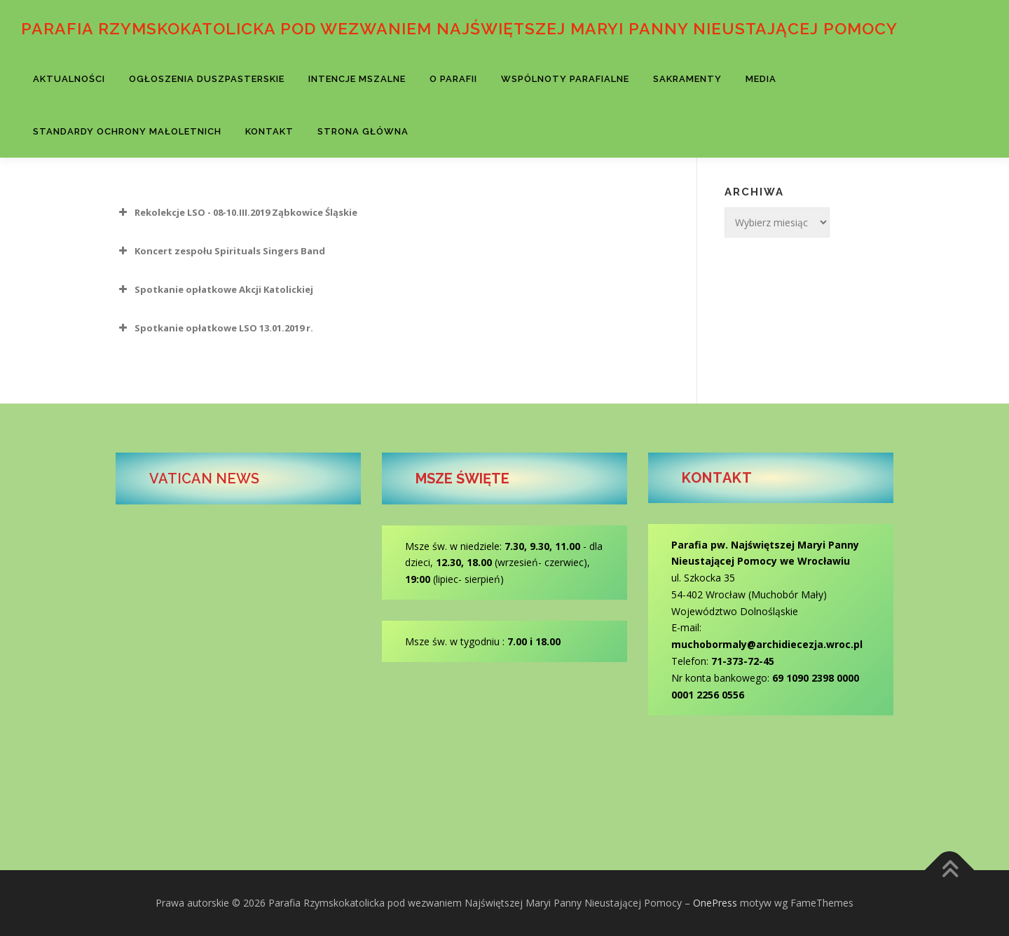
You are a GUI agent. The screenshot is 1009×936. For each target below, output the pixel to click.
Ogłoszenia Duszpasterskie (206, 79)
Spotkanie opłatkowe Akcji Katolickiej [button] (214, 289)
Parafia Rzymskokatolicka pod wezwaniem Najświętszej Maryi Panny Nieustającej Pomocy (459, 28)
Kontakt (269, 131)
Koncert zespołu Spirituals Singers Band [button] (220, 251)
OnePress (715, 902)
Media (761, 79)
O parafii (453, 79)
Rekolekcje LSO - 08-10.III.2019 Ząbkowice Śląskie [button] (236, 212)
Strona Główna (363, 131)
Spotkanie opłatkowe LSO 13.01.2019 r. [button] (214, 328)
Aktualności (69, 79)
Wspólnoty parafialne (565, 79)
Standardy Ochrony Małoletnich (127, 131)
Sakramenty (687, 79)
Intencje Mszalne (357, 79)
